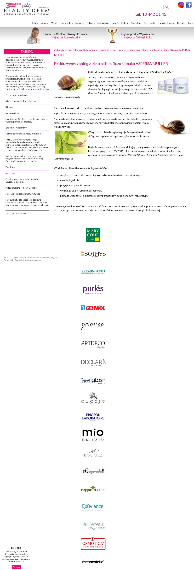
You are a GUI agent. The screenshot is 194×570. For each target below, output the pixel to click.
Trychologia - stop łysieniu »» (18, 95)
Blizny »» (9, 107)
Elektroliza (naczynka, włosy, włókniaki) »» (25, 133)
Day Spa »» (10, 167)
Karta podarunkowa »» (16, 213)
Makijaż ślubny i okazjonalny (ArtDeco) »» (24, 193)
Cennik (115, 23)
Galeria (124, 23)
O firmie (91, 23)
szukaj (168, 7)
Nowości (79, 23)
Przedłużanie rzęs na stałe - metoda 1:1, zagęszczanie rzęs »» (22, 180)
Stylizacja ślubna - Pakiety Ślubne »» (21, 187)
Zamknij (16, 567)
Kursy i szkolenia (166, 23)
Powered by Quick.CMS (14, 260)
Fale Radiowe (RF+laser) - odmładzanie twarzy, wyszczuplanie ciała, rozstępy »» (27, 120)
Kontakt (181, 23)
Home (35, 23)
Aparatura (136, 23)
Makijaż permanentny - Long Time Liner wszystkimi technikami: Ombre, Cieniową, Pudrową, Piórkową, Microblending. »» (24, 159)
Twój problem (66, 23)
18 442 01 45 (154, 14)
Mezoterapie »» (12, 113)
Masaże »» (10, 173)
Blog (190, 23)
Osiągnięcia (103, 23)
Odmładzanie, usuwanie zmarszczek (103, 49)
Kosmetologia (73, 49)
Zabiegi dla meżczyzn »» (16, 127)
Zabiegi (44, 23)
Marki (54, 23)
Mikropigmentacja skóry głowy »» (21, 101)
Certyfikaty (149, 23)
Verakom (38, 260)
